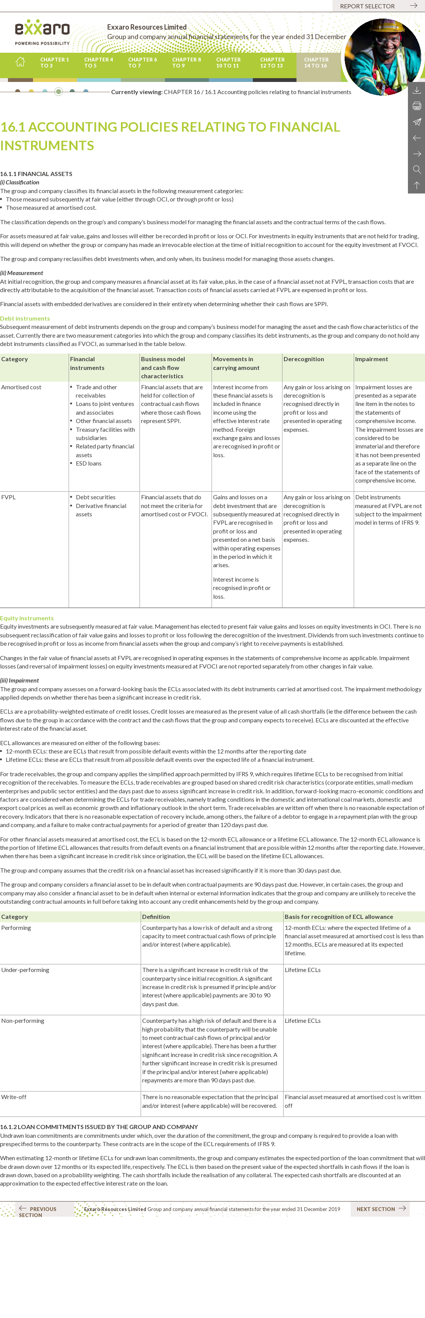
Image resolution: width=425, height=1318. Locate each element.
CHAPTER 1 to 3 (54, 63)
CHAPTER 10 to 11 (228, 63)
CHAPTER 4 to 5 (98, 63)
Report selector (367, 5)
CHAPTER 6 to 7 (142, 63)
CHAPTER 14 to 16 (316, 63)
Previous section (37, 1211)
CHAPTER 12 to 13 (272, 63)
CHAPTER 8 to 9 (186, 63)
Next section (381, 1208)
